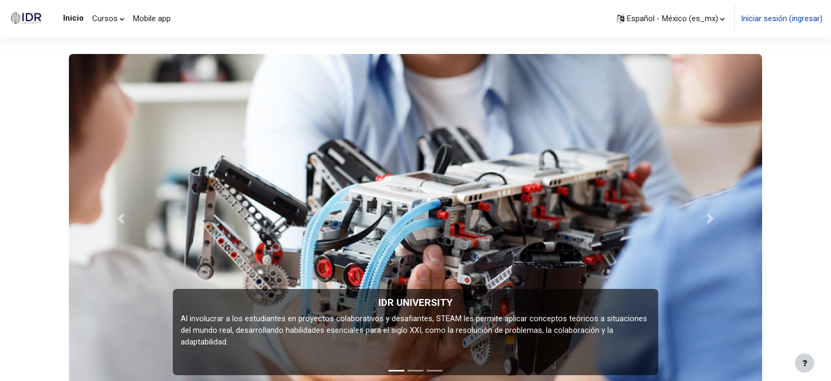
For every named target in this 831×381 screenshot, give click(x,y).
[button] (670, 18)
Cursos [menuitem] (105, 18)
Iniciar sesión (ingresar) (782, 18)
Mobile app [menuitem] (152, 18)
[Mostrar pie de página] (804, 363)
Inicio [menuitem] (73, 18)
